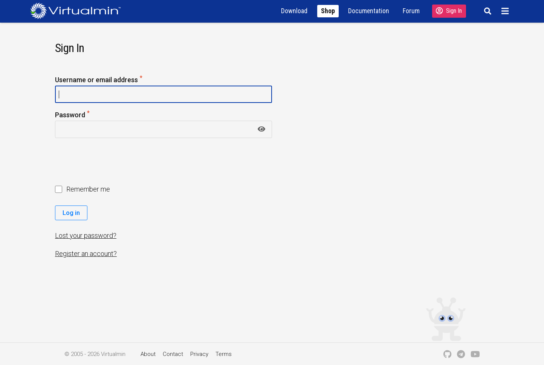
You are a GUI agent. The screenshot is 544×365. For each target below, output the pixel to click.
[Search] (486, 11)
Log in (71, 212)
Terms (223, 354)
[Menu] (506, 11)
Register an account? (86, 254)
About (148, 354)
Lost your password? (85, 235)
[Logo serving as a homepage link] (78, 10)
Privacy (199, 354)
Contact (173, 354)
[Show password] (261, 129)
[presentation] (112, 162)
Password (72, 115)
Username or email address (99, 80)
